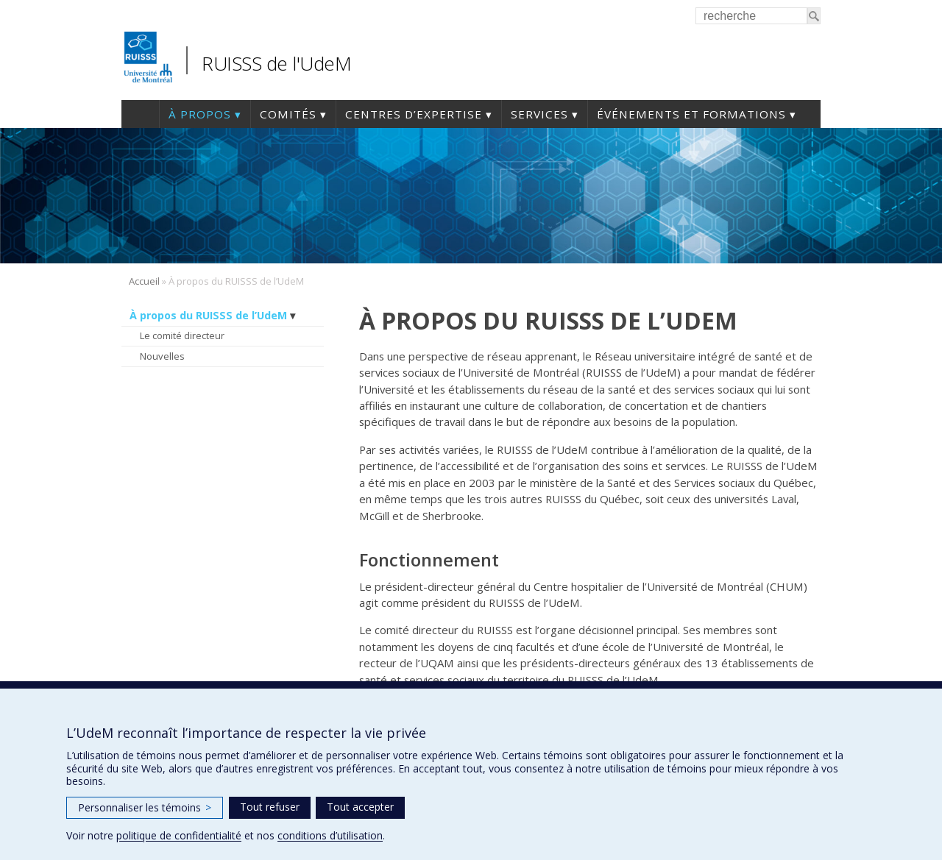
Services (539, 114)
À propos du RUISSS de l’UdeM (208, 315)
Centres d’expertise (413, 114)
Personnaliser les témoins (144, 807)
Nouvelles (162, 356)
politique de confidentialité (178, 835)
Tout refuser (270, 807)
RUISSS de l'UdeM (276, 63)
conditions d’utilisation (330, 835)
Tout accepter (360, 807)
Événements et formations (691, 114)
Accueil (140, 114)
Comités (288, 114)
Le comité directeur (182, 335)
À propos (200, 114)
